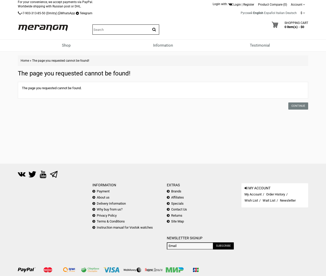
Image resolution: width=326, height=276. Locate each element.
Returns (176, 215)
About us (103, 197)
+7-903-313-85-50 (33, 13)
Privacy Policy (107, 215)
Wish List (251, 200)
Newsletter (288, 200)
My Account (253, 194)
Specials (177, 203)
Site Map (177, 221)
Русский (246, 13)
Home (25, 60)
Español (269, 13)
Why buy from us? (110, 209)
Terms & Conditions (111, 221)
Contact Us (179, 209)
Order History (275, 194)
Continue (298, 106)
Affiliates (177, 197)
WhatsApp (68, 13)
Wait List (269, 200)
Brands (176, 191)
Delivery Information (111, 203)
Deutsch (291, 13)
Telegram (86, 13)
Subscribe (223, 245)
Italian (280, 13)
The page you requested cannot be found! (60, 60)
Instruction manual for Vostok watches (125, 227)
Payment (103, 191)
